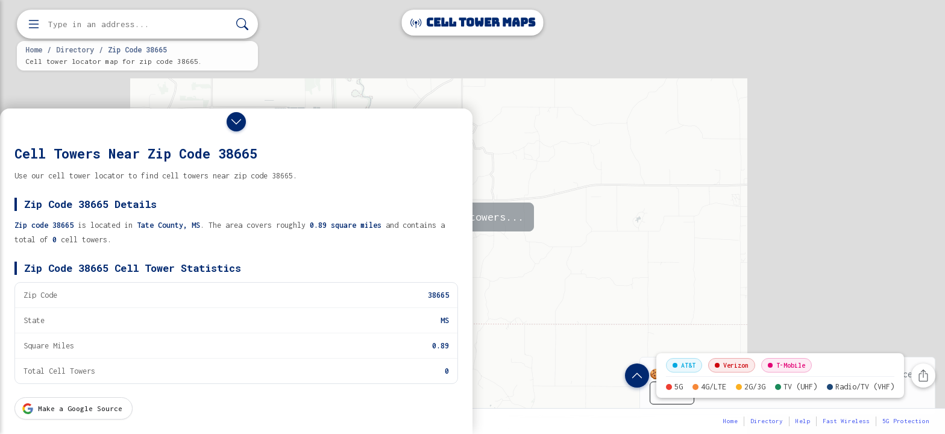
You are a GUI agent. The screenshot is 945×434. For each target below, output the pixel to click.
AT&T (684, 365)
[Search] (242, 24)
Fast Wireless (846, 421)
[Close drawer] (236, 121)
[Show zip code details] (637, 375)
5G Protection (905, 421)
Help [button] (803, 421)
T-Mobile (786, 365)
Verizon (732, 365)
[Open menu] (33, 24)
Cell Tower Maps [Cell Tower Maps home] (472, 22)
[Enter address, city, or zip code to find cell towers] (138, 24)
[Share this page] (923, 375)
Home (33, 49)
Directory (75, 49)
